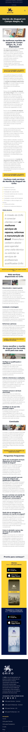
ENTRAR (14, 5)
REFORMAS (8, 2)
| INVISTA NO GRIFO (17, 2)
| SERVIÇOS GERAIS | (10, 0)
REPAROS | (20, 0)
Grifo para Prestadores (9, 724)
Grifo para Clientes (7, 721)
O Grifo (4, 726)
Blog (4, 729)
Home (4, 718)
